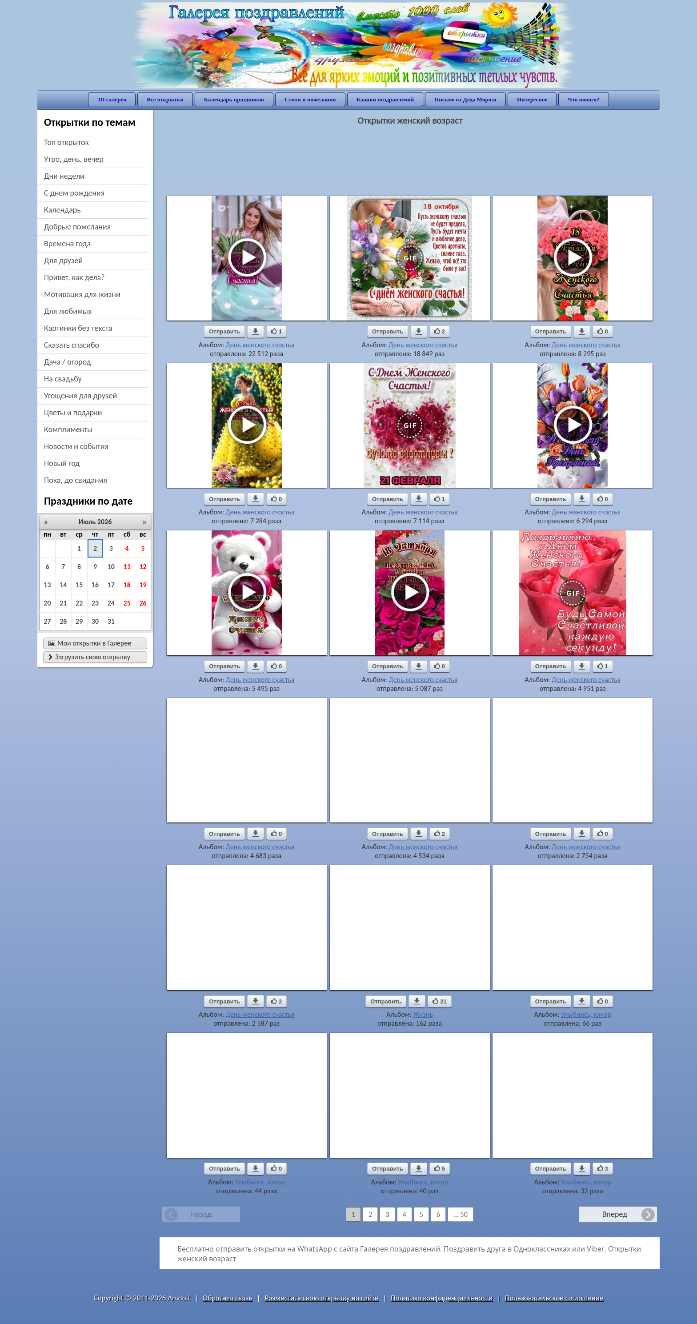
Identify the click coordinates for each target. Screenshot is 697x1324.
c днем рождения (74, 193)
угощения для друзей (80, 396)
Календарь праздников (234, 99)
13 (47, 585)
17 (111, 585)
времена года (67, 244)
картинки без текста (78, 328)
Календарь (62, 210)
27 (47, 621)
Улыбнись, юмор (586, 1014)
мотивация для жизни (82, 294)
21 (63, 603)
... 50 (460, 1214)
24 (111, 603)
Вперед (614, 1214)
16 (95, 585)
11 (127, 566)
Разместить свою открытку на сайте (321, 1298)
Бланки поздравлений (385, 99)
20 (47, 603)
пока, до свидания (75, 480)
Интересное (532, 99)
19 (142, 585)
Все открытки (165, 99)
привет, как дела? (74, 277)
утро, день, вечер (74, 159)
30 (95, 621)
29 (79, 621)
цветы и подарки (73, 412)
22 (79, 603)
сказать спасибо (71, 345)
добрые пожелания (77, 227)
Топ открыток (66, 142)
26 (142, 603)
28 (63, 621)
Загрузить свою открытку (89, 657)
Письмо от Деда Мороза (465, 99)
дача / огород (67, 362)
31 (111, 621)
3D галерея (111, 99)
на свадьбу (63, 379)
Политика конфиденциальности (442, 1298)
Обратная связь (227, 1298)
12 (142, 566)
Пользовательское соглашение (554, 1298)
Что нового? (583, 99)
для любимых (68, 311)
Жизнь (423, 1014)
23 (95, 603)
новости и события (76, 446)
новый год (62, 463)
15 (79, 585)
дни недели (64, 176)
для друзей (63, 260)
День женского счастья (260, 345)
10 (111, 566)
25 (127, 603)
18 (127, 585)
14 (63, 585)
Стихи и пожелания (310, 99)
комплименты (68, 429)
